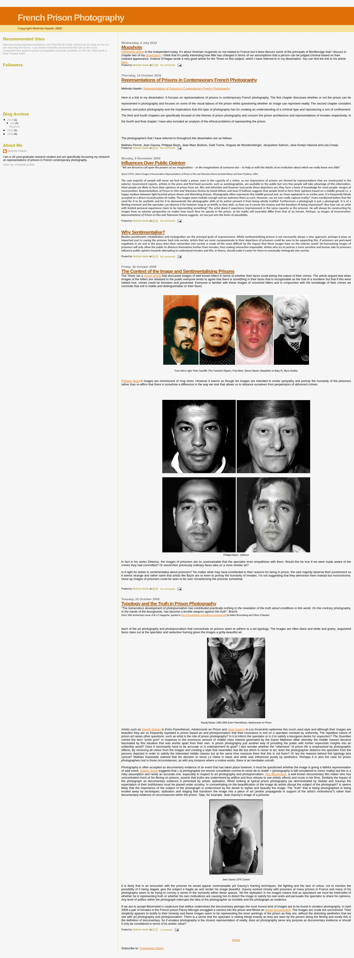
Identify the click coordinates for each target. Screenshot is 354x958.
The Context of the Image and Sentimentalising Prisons (177, 271)
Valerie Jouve (149, 770)
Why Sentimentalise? (143, 232)
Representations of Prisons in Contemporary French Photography (189, 79)
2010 (10, 130)
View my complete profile (18, 164)
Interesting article (132, 52)
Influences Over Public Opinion (153, 162)
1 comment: (166, 930)
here (124, 62)
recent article (152, 275)
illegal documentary (278, 910)
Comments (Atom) (152, 948)
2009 (10, 133)
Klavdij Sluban (151, 729)
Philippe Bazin (130, 381)
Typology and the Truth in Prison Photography (168, 603)
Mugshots (131, 47)
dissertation (153, 55)
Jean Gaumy (237, 729)
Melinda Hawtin (17, 151)
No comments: (168, 65)
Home (236, 940)
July (12, 123)
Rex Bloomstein (276, 774)
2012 (10, 119)
